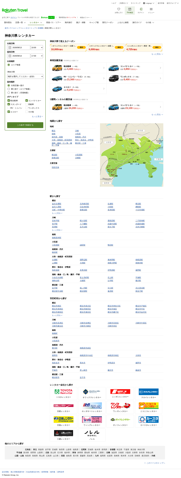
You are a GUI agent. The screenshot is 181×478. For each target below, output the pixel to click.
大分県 (130, 456)
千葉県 (126, 449)
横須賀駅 (83, 291)
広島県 (49, 456)
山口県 (55, 456)
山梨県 (40, 452)
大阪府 (128, 452)
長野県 (33, 452)
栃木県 (97, 449)
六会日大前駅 (57, 277)
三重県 (101, 452)
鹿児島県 (145, 456)
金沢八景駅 (56, 207)
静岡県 (80, 452)
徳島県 (69, 456)
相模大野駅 (112, 263)
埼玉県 (119, 449)
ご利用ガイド (123, 3)
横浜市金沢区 (141, 312)
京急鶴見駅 (84, 204)
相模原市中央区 (86, 355)
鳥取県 (28, 456)
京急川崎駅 (140, 227)
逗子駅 (55, 288)
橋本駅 (55, 252)
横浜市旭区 (112, 309)
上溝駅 (55, 263)
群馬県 (104, 449)
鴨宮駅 (110, 245)
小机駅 (110, 207)
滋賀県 (114, 452)
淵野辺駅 (83, 260)
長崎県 (116, 456)
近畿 (108, 452)
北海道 (27, 449)
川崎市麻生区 (57, 326)
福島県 (75, 449)
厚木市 (82, 363)
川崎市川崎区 (85, 326)
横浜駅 (138, 204)
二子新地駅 (140, 221)
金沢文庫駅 (56, 204)
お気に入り (119, 10)
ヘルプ (113, 3)
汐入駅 (110, 288)
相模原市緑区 (85, 348)
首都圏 (40, 28)
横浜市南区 (56, 306)
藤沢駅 (138, 280)
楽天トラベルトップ (12, 28)
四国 (63, 456)
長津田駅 (111, 210)
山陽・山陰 (19, 456)
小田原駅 (55, 245)
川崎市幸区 (112, 326)
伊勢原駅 (111, 270)
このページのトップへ (154, 463)
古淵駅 (55, 260)
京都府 (121, 452)
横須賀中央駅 (57, 291)
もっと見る (157, 54)
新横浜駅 (83, 210)
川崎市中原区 (141, 323)
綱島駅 (138, 207)
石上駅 (110, 277)
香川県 (75, 456)
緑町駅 (82, 245)
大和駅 (82, 263)
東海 (74, 452)
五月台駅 (83, 227)
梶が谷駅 (83, 221)
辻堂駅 (110, 280)
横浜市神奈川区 (114, 306)
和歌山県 (149, 452)
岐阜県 (94, 452)
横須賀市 (55, 377)
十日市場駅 (140, 210)
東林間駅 (111, 260)
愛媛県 (82, 456)
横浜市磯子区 (113, 312)
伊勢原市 (111, 363)
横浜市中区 (140, 309)
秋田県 (62, 449)
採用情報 (44, 472)
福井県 (67, 452)
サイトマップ (135, 3)
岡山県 (42, 456)
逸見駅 (110, 291)
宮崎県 (137, 456)
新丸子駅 (111, 227)
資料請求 (60, 472)
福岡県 (103, 456)
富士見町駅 (84, 277)
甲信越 (19, 452)
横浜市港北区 (85, 306)
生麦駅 (110, 204)
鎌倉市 (138, 370)
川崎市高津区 (57, 323)
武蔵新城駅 (140, 224)
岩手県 (48, 449)
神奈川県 (141, 449)
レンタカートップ (29, 28)
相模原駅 (139, 260)
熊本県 (123, 456)
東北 (35, 449)
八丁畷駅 (83, 224)
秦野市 (138, 363)
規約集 (52, 472)
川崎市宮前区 (113, 323)
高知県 (89, 456)
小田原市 (55, 341)
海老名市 (55, 363)
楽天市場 (161, 3)
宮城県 (55, 449)
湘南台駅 (55, 280)
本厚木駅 (83, 270)
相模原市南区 (113, 355)
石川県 (60, 452)
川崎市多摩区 (85, 323)
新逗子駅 (139, 291)
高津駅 (55, 227)
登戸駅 (55, 224)
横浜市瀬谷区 (85, 312)
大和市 (138, 355)
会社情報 (5, 472)
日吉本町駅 (84, 207)
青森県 (41, 449)
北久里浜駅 (140, 288)
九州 (97, 456)
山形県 (68, 449)
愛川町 (55, 348)
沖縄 (153, 456)
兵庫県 (135, 452)
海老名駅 (55, 270)
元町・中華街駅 (58, 210)
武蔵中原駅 (112, 224)
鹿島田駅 (111, 221)
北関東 (83, 449)
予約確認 (130, 10)
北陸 (47, 452)
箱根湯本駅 (56, 238)
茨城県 (90, 449)
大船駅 (82, 280)
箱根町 (55, 333)
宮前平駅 (55, 221)
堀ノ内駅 (83, 288)
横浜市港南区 (57, 309)
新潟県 (26, 452)
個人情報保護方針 (17, 472)
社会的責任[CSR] (32, 472)
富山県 (53, 452)
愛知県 (87, 452)
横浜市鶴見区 (85, 309)
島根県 (35, 456)
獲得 (81, 47)
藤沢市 (110, 370)
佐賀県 (110, 456)
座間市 (55, 355)
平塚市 (55, 370)
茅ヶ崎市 (83, 370)
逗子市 (82, 377)
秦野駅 (138, 270)
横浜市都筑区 (57, 312)
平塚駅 (138, 277)
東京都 (133, 449)
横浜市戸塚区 (141, 306)
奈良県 (142, 452)
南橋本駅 (139, 263)
